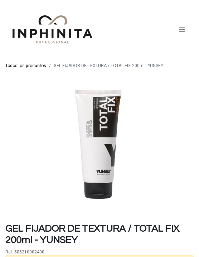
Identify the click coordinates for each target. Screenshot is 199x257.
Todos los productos (25, 65)
